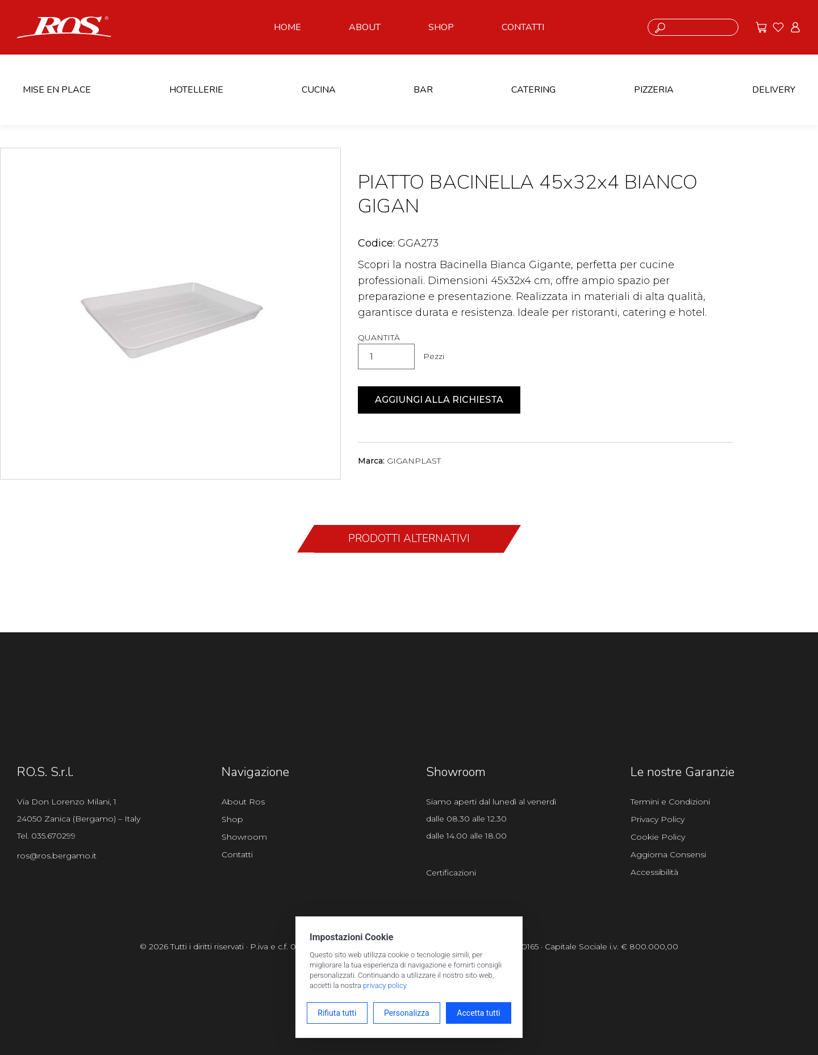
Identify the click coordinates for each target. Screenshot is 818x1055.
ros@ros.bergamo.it (57, 855)
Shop (232, 819)
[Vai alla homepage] (64, 26)
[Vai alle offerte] (761, 27)
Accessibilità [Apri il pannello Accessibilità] (654, 872)
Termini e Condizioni (670, 802)
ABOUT (365, 27)
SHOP (441, 27)
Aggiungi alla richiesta (439, 399)
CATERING (533, 90)
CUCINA (319, 90)
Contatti (237, 854)
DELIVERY (773, 90)
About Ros (243, 802)
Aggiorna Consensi (668, 854)
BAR (423, 90)
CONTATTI (523, 27)
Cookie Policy (658, 837)
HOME (287, 27)
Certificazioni (451, 873)
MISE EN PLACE (57, 90)
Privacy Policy (658, 819)
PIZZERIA (654, 90)
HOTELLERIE (196, 90)
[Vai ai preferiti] (778, 27)
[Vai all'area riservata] (795, 27)
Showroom (244, 837)
